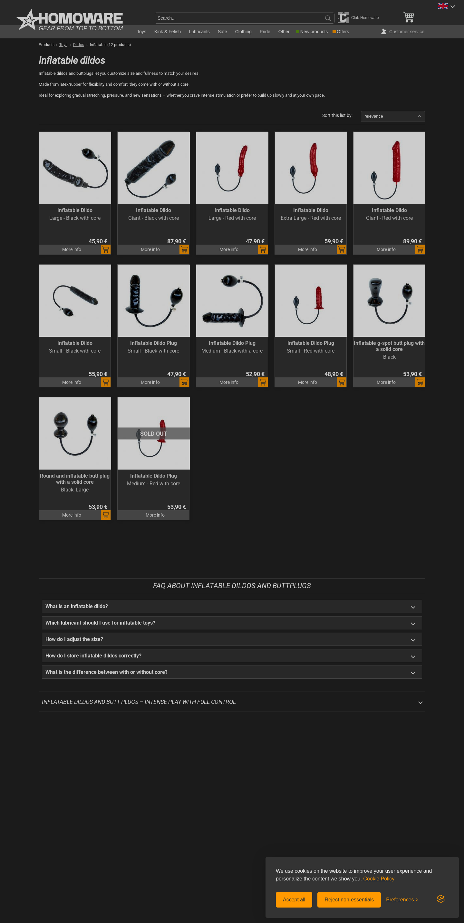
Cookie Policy (378, 878)
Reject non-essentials (349, 899)
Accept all (294, 899)
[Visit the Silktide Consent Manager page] (441, 899)
